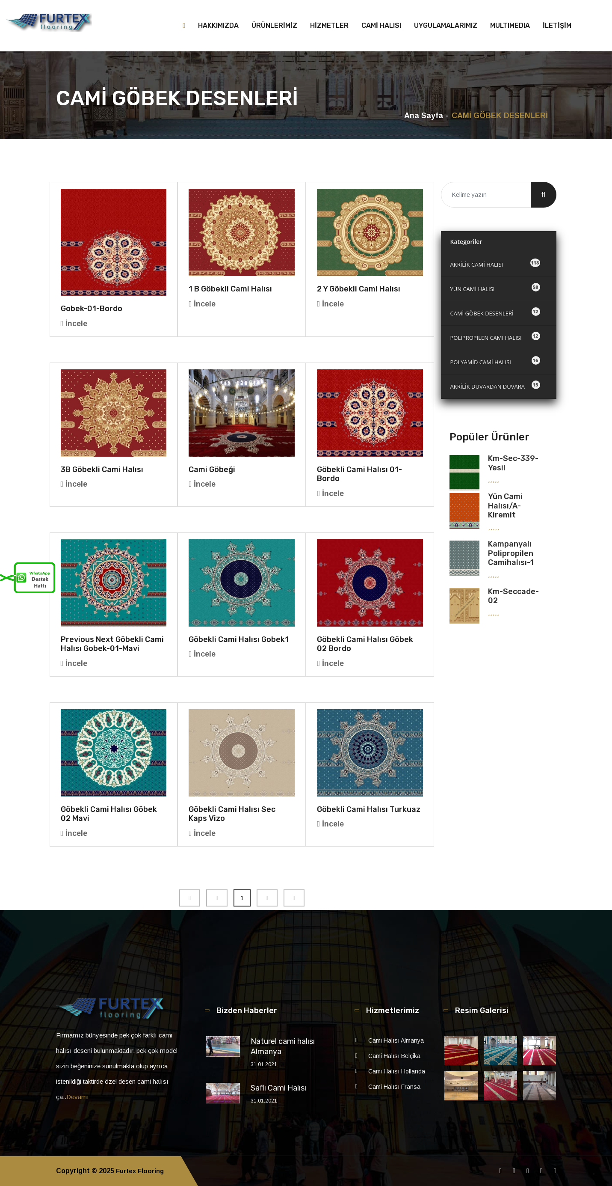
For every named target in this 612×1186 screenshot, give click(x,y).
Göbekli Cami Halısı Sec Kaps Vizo (232, 814)
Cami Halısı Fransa (394, 1086)
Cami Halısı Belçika (394, 1055)
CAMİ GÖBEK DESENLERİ (495, 312)
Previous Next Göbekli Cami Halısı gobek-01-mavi (112, 644)
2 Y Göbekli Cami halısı (358, 289)
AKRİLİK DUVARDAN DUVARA (495, 385)
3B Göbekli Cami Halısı (102, 469)
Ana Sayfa (423, 115)
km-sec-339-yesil (513, 463)
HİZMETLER (329, 25)
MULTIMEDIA (510, 25)
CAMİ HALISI (381, 25)
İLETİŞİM (557, 25)
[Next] (267, 898)
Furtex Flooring (142, 1170)
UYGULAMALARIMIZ (445, 25)
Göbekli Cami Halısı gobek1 (239, 639)
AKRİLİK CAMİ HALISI (495, 263)
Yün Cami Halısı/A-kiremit (505, 506)
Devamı (77, 1096)
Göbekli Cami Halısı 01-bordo (359, 474)
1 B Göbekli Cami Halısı (230, 289)
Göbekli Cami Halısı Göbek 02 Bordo (365, 644)
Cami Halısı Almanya (396, 1040)
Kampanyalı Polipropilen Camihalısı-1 (511, 553)
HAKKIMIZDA (218, 25)
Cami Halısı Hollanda (396, 1071)
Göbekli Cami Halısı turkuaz (368, 809)
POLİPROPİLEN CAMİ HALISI (495, 337)
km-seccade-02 (513, 596)
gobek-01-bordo (91, 308)
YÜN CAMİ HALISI (495, 288)
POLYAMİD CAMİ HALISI (495, 361)
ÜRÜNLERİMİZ (274, 25)
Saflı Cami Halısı (278, 1088)
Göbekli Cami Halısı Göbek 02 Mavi (109, 814)
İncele (74, 323)
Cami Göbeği (212, 469)
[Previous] (189, 898)
